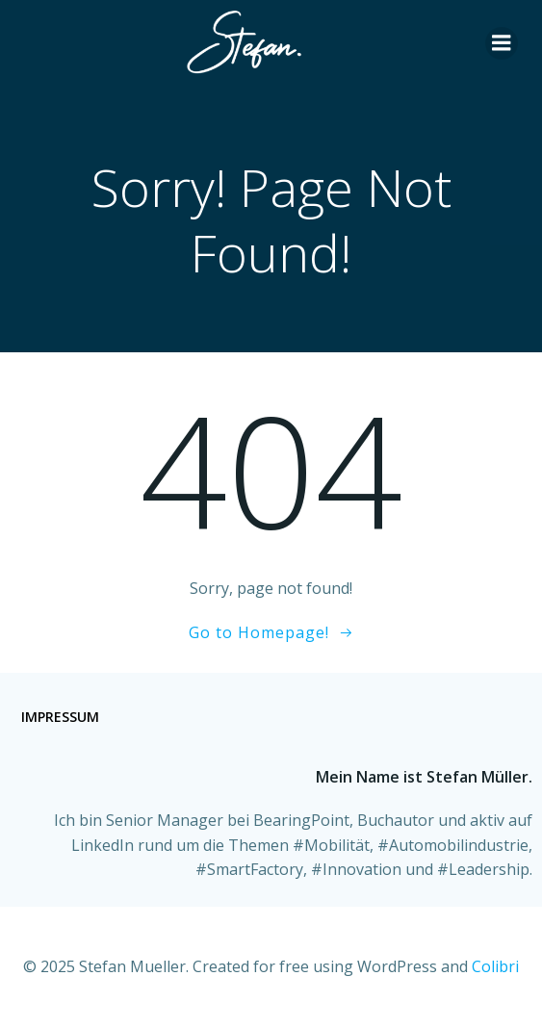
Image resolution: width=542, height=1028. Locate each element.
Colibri (495, 966)
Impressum (60, 716)
